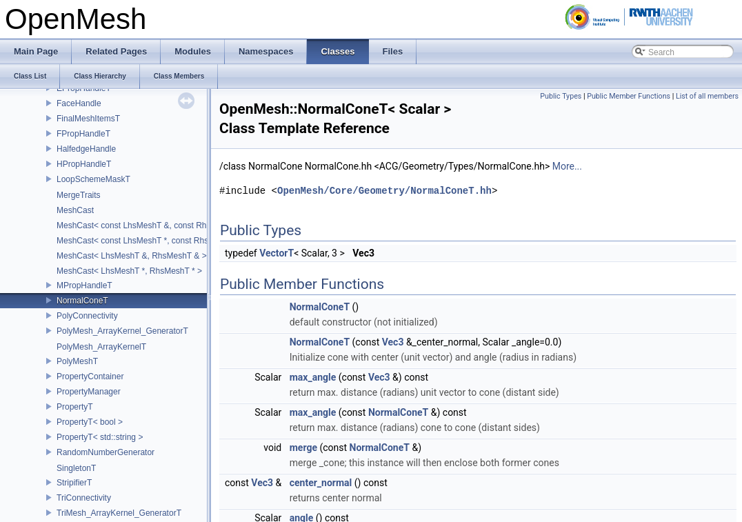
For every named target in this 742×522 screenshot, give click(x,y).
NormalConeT (82, 300)
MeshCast (75, 210)
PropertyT (75, 407)
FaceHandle (79, 103)
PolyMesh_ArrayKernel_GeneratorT (122, 331)
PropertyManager (89, 391)
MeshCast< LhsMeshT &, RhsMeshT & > (132, 256)
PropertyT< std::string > (100, 437)
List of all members (707, 96)
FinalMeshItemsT (88, 118)
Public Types (560, 96)
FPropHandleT (83, 134)
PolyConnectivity (87, 316)
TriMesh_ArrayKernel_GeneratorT (119, 513)
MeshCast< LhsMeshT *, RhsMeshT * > (129, 271)
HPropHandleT (84, 164)
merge (303, 447)
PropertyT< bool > (90, 422)
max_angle (313, 377)
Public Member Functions (628, 96)
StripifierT (74, 483)
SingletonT (76, 468)
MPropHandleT (84, 285)
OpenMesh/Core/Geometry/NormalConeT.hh (384, 190)
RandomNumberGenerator (105, 452)
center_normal (321, 482)
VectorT (276, 253)
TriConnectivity (84, 498)
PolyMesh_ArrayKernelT (101, 347)
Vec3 (393, 342)
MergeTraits (79, 195)
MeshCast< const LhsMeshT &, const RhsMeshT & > (154, 225)
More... (567, 166)
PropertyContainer (90, 376)
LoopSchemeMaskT (93, 179)
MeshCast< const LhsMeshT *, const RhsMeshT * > (151, 240)
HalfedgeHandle (86, 149)
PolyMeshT (77, 361)
